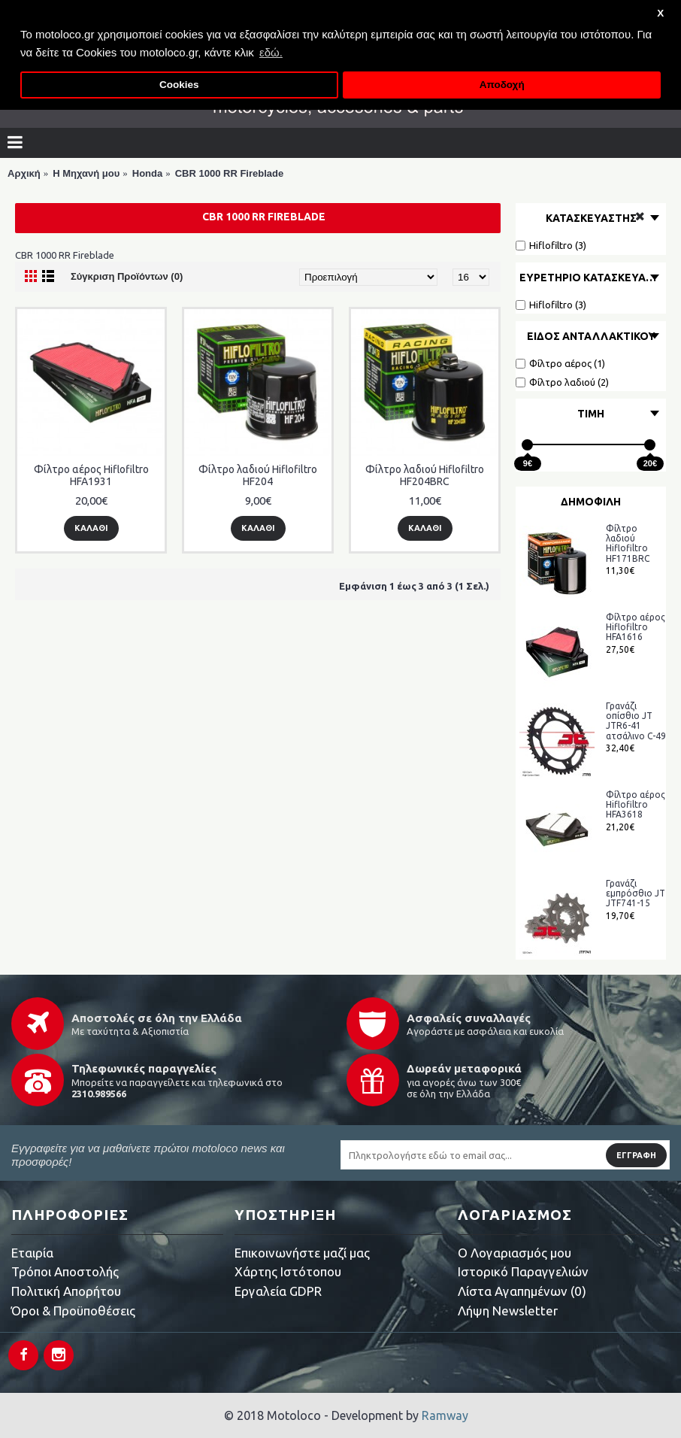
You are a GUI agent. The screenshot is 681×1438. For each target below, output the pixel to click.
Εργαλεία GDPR (278, 1291)
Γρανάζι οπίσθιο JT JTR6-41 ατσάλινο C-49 (636, 721)
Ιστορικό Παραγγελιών (523, 1271)
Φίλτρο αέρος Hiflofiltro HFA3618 (635, 804)
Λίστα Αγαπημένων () (522, 1291)
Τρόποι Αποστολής (65, 1271)
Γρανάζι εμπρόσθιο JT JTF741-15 (635, 893)
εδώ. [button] (271, 52)
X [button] (660, 13)
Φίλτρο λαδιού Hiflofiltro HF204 (257, 475)
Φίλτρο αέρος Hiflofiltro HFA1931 (91, 475)
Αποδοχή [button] (502, 84)
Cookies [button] (179, 84)
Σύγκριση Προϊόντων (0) (127, 276)
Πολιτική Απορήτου (66, 1291)
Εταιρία (32, 1252)
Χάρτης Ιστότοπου (288, 1271)
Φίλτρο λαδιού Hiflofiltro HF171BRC (627, 543)
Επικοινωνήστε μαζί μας (302, 1252)
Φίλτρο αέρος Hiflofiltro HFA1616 (635, 627)
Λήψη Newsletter (508, 1310)
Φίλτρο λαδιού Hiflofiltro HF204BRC (424, 475)
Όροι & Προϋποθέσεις (73, 1310)
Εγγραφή (636, 1155)
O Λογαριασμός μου (514, 1252)
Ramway (445, 1415)
